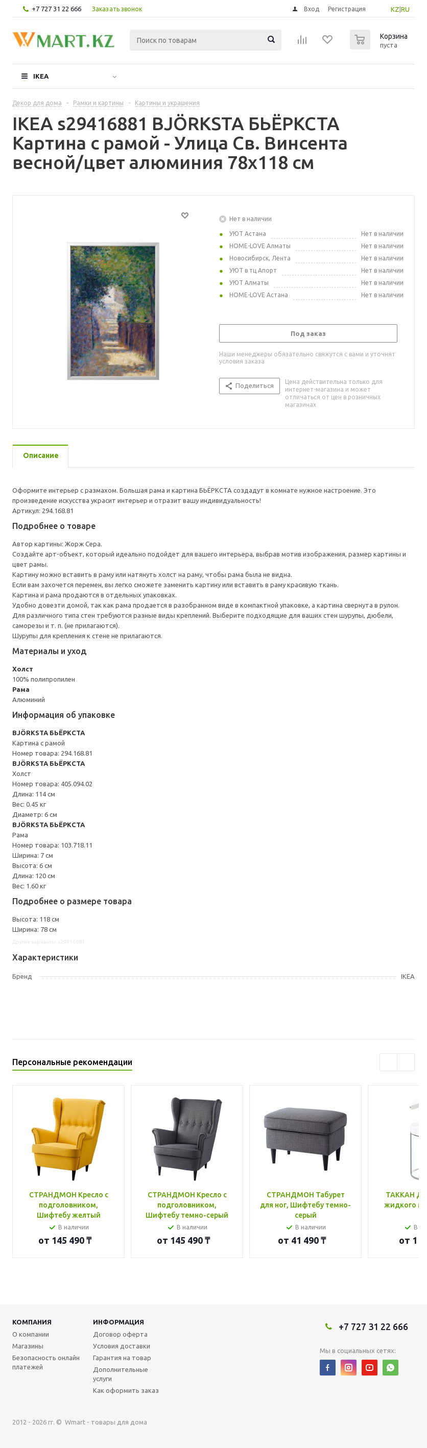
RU (405, 9)
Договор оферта (120, 1334)
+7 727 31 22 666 (56, 8)
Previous (388, 1062)
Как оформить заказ (126, 1390)
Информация (118, 1321)
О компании (30, 1334)
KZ (395, 9)
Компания (32, 1321)
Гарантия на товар (122, 1357)
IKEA (41, 76)
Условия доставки (121, 1345)
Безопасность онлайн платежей (46, 1362)
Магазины (27, 1345)
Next (405, 1062)
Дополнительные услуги (120, 1374)
